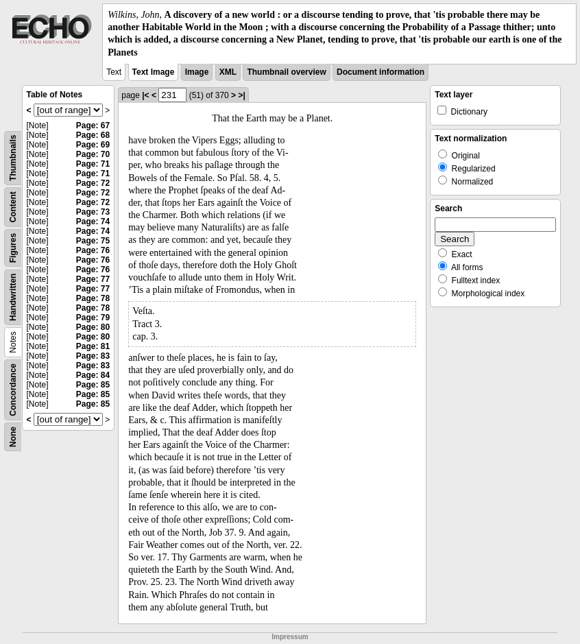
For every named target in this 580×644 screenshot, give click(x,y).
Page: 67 (93, 125)
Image (197, 72)
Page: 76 (93, 250)
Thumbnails (13, 157)
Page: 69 (93, 145)
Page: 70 (93, 154)
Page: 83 (93, 356)
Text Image (153, 72)
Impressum (289, 637)
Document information (380, 72)
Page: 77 (93, 279)
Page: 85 (93, 385)
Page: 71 (93, 164)
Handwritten (13, 296)
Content (13, 206)
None (13, 437)
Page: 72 (93, 183)
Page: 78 (93, 298)
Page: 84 (93, 375)
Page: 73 (93, 212)
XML (228, 72)
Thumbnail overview (286, 72)
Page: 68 (93, 135)
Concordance (13, 389)
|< (145, 95)
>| (241, 95)
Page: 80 (93, 327)
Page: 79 (93, 317)
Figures (13, 248)
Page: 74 (93, 221)
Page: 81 (93, 346)
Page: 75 (93, 241)
